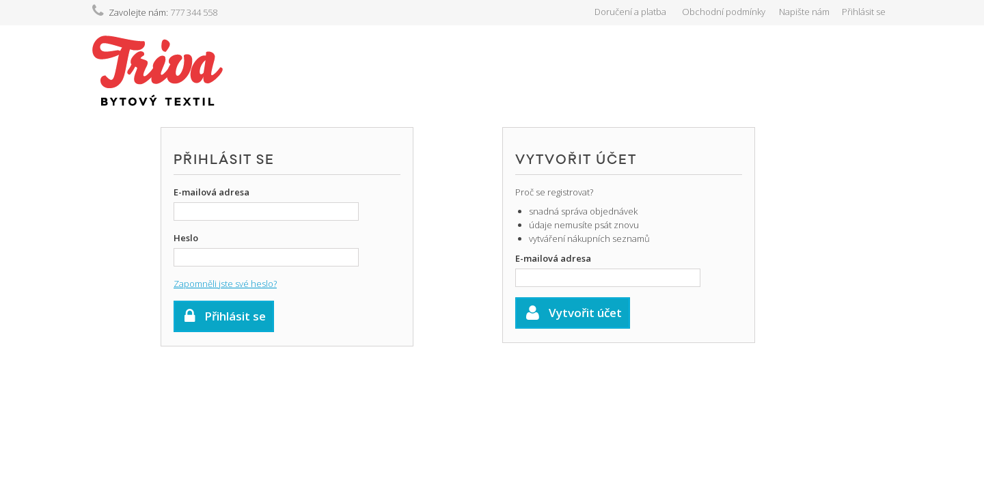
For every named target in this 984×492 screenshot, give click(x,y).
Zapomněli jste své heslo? (225, 283)
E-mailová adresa (211, 192)
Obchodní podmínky (723, 11)
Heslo (186, 238)
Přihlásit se (864, 11)
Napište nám (804, 11)
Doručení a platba (630, 11)
